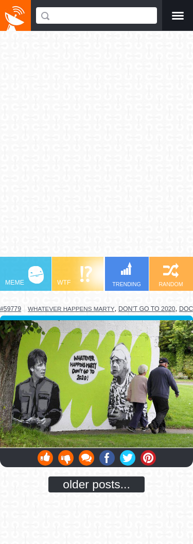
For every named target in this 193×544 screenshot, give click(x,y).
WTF (74, 276)
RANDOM (171, 275)
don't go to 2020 (146, 308)
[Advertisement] (96, 148)
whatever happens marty (71, 308)
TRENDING (126, 274)
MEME (24, 276)
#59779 (10, 308)
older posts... (96, 484)
